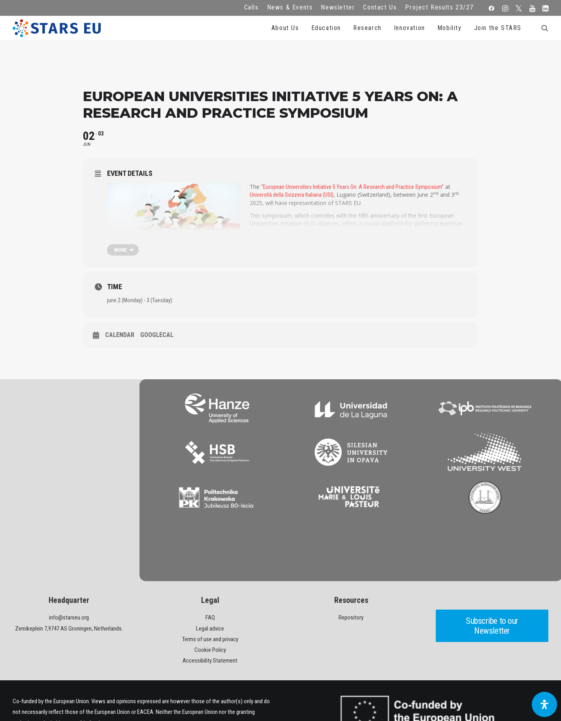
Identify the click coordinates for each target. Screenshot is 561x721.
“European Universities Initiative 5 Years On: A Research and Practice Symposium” (352, 187)
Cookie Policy (210, 596)
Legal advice (210, 574)
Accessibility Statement (210, 607)
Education (326, 28)
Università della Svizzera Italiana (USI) (291, 195)
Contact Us (380, 7)
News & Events (290, 7)
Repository (351, 564)
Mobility (449, 28)
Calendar (119, 335)
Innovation (409, 28)
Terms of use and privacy (210, 585)
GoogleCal (156, 335)
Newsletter (338, 7)
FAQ (210, 564)
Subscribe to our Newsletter (493, 572)
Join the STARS (497, 28)
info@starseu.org (69, 564)
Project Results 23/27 (439, 7)
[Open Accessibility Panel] (544, 704)
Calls (251, 7)
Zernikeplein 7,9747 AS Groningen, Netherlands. (69, 574)
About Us (285, 28)
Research (367, 28)
